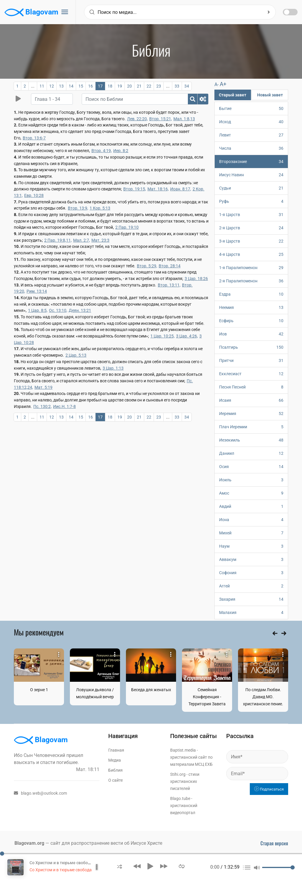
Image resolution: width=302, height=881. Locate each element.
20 (129, 86)
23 (158, 86)
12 (51, 86)
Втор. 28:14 (169, 266)
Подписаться (269, 789)
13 (61, 86)
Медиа (114, 760)
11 (42, 86)
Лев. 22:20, (137, 118)
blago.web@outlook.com (40, 793)
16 (90, 86)
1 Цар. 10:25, (162, 336)
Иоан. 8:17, (180, 189)
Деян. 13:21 (80, 310)
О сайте (115, 780)
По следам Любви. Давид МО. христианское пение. (263, 696)
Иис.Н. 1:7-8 (64, 406)
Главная (116, 750)
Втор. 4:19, (101, 150)
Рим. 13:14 (37, 291)
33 (177, 86)
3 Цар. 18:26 (196, 278)
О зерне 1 (39, 689)
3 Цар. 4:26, (187, 336)
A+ (223, 84)
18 (110, 86)
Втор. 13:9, (78, 208)
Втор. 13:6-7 (34, 138)
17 (100, 86)
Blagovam (31, 12)
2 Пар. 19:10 (127, 227)
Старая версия (274, 843)
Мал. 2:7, (81, 240)
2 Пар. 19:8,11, (58, 240)
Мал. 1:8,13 (184, 118)
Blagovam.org (29, 843)
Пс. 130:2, (42, 406)
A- (216, 84)
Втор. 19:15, (134, 189)
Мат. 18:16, (158, 189)
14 (71, 86)
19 (119, 86)
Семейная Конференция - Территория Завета (207, 696)
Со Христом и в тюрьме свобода (61, 862)
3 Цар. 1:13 (113, 368)
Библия (115, 770)
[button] (119, 866)
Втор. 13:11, (169, 285)
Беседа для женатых (151, 689)
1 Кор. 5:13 (100, 208)
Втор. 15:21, (160, 118)
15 (80, 86)
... (33, 86)
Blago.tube (180, 798)
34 (186, 86)
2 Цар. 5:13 (75, 355)
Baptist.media (183, 750)
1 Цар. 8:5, (37, 310)
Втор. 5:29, (147, 266)
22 (149, 86)
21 (139, 86)
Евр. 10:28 (34, 195)
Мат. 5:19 (43, 387)
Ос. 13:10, (58, 310)
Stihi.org (178, 774)
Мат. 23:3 (100, 240)
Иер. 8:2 (120, 150)
